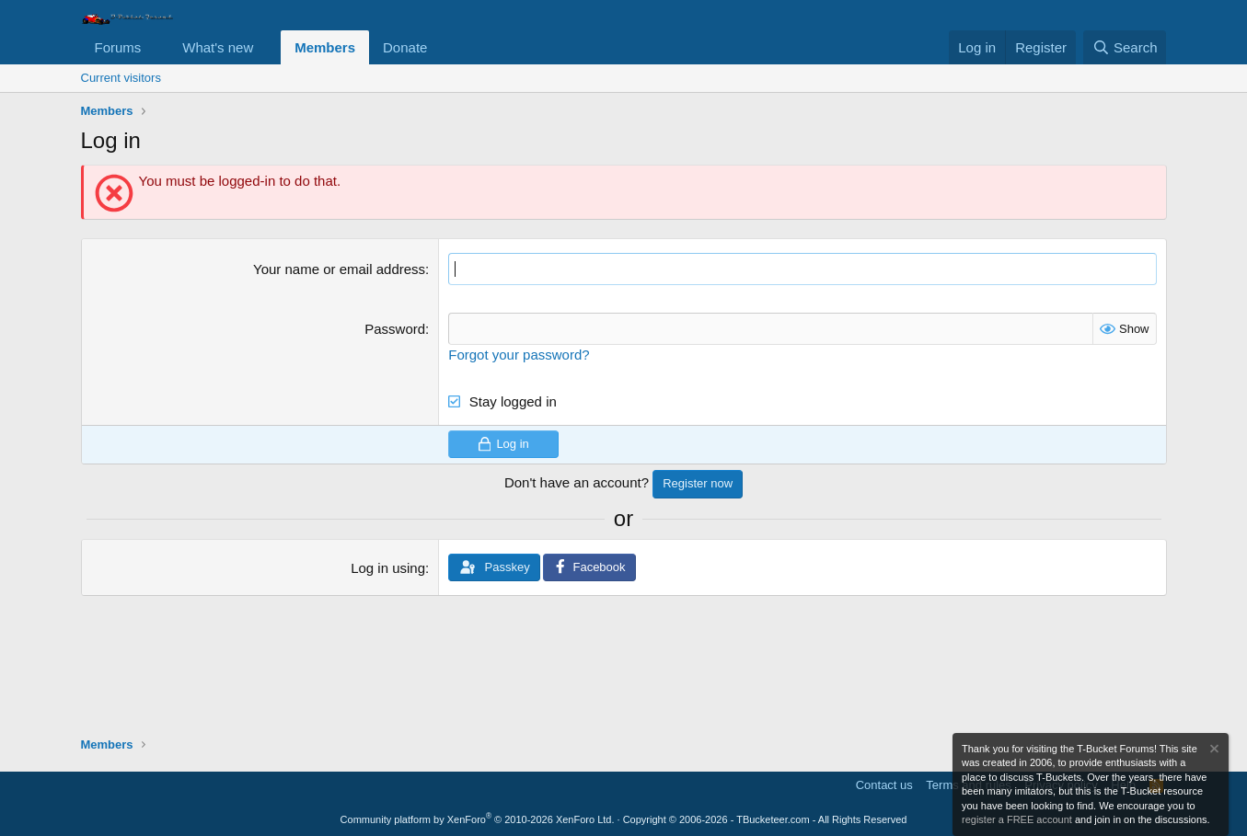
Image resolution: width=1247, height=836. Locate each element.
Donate (405, 47)
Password (394, 329)
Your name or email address (339, 269)
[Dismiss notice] (1213, 751)
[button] (155, 47)
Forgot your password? (518, 354)
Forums (118, 47)
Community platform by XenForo (478, 819)
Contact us (884, 785)
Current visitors (121, 78)
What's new (217, 47)
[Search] (1125, 47)
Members (324, 47)
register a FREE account (1017, 819)
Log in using (388, 568)
